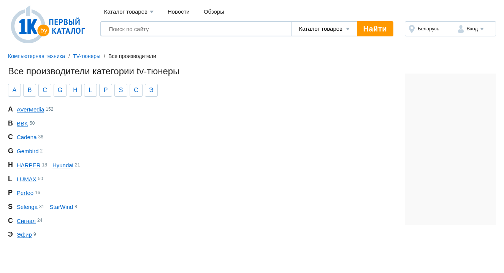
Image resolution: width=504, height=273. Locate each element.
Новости (179, 11)
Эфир (24, 234)
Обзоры (214, 11)
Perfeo (25, 193)
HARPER (29, 165)
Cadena (27, 137)
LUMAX (26, 179)
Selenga (27, 207)
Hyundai (62, 165)
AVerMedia (30, 109)
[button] (475, 29)
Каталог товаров (129, 12)
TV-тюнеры (86, 56)
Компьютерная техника (36, 56)
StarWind (61, 207)
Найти (375, 29)
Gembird (28, 151)
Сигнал (26, 221)
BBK (22, 123)
